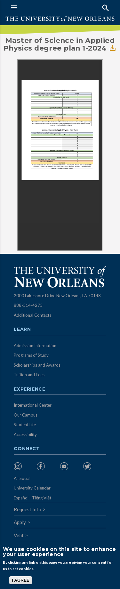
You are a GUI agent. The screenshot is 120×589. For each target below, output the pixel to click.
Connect (27, 448)
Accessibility (25, 434)
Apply (20, 522)
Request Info (27, 509)
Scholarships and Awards (37, 365)
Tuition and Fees (29, 374)
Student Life (25, 424)
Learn (22, 329)
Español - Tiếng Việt (32, 497)
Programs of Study (31, 355)
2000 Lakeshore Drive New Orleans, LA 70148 (57, 295)
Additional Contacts (32, 315)
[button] (34, 7)
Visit (19, 535)
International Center (33, 405)
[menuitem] (24, 466)
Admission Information (35, 345)
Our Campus (25, 415)
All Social (22, 478)
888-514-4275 (28, 305)
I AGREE (20, 580)
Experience (29, 389)
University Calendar (32, 487)
